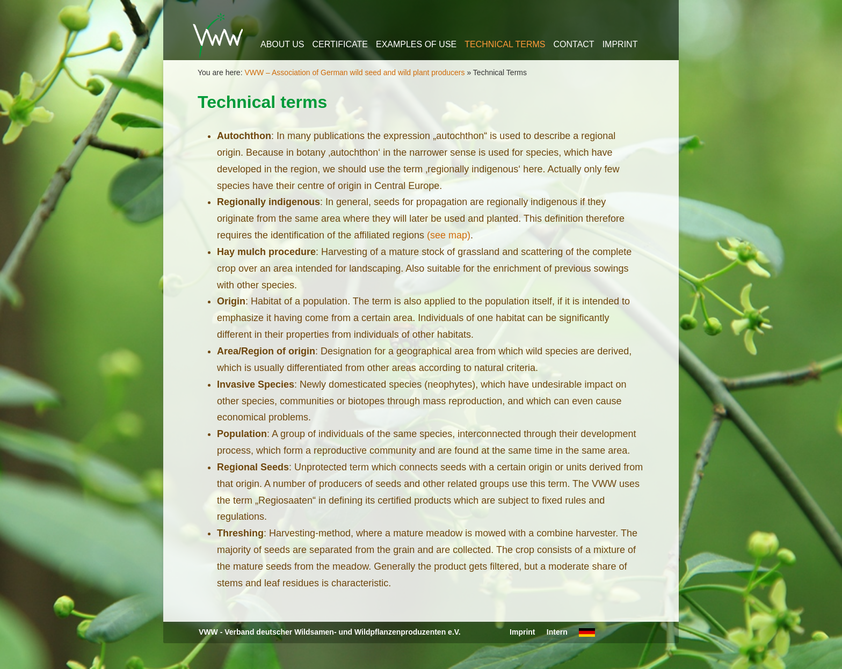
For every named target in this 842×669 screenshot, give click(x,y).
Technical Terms (504, 44)
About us (282, 44)
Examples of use (416, 44)
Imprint (620, 44)
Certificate (340, 44)
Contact (574, 44)
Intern (557, 632)
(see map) (448, 235)
